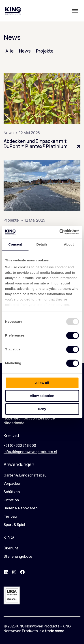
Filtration (11, 500)
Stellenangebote (18, 556)
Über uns (11, 548)
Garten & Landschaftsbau (25, 475)
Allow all (42, 383)
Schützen (12, 491)
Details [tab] (42, 244)
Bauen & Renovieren (20, 508)
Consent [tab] (15, 244)
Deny (42, 409)
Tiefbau (10, 516)
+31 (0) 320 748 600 (20, 445)
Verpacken (12, 483)
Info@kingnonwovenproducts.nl (30, 451)
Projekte (45, 51)
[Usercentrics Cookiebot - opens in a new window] (60, 232)
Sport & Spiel (14, 524)
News (25, 51)
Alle (9, 51)
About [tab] (69, 244)
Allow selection (42, 396)
